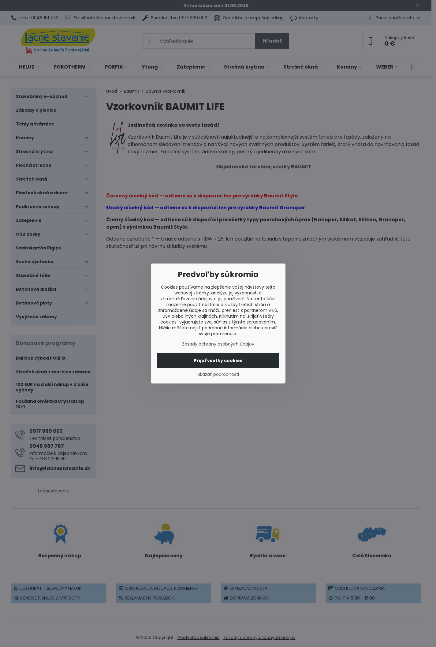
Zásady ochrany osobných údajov (218, 344)
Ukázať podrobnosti (218, 374)
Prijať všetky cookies (218, 360)
